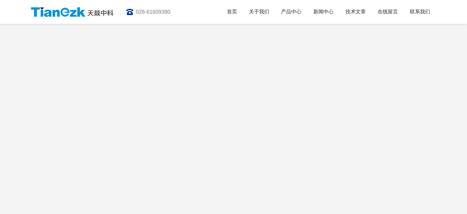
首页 (232, 12)
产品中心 (291, 12)
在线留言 (388, 12)
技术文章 (355, 12)
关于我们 (259, 12)
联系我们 (420, 12)
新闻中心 (323, 12)
